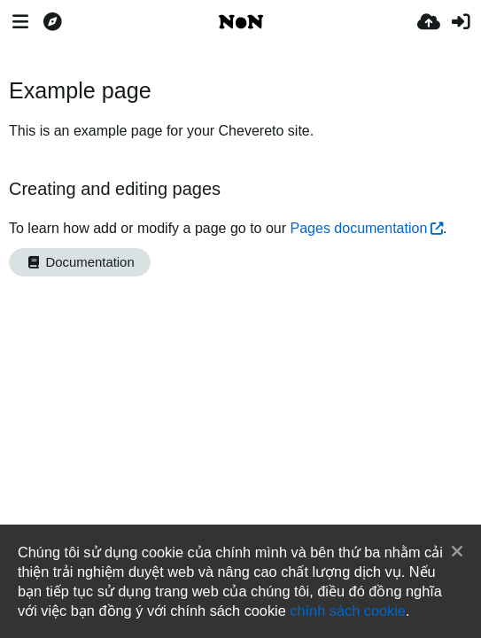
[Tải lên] (428, 22)
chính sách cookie (348, 611)
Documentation (80, 262)
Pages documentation (359, 228)
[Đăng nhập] (460, 22)
